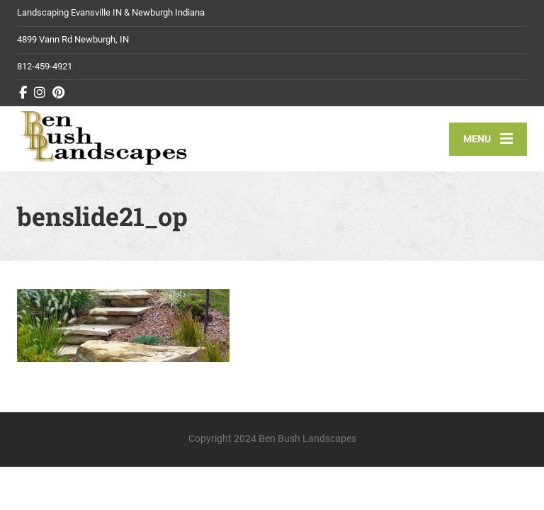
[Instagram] (40, 92)
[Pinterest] (58, 92)
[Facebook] (23, 92)
